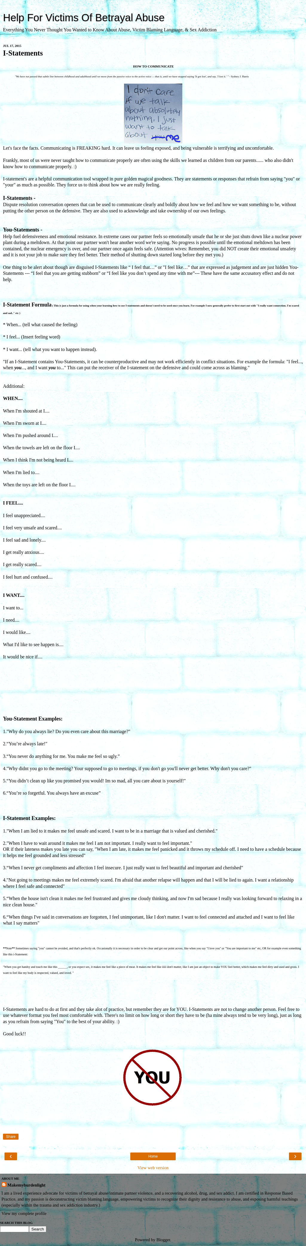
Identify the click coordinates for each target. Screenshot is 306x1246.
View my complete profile (24, 1213)
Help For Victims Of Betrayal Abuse (84, 17)
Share (11, 1137)
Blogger (163, 1239)
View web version (153, 1167)
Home (153, 1156)
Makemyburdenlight (26, 1185)
